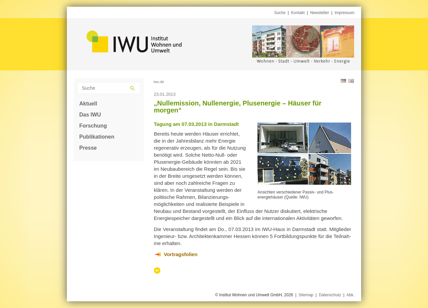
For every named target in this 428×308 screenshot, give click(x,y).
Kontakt (298, 12)
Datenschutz (330, 295)
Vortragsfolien (181, 254)
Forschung (93, 126)
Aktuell (88, 103)
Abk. (350, 295)
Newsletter (319, 12)
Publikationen (96, 137)
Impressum (344, 12)
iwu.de (158, 82)
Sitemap (306, 295)
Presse (88, 148)
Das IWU (90, 115)
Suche (280, 12)
